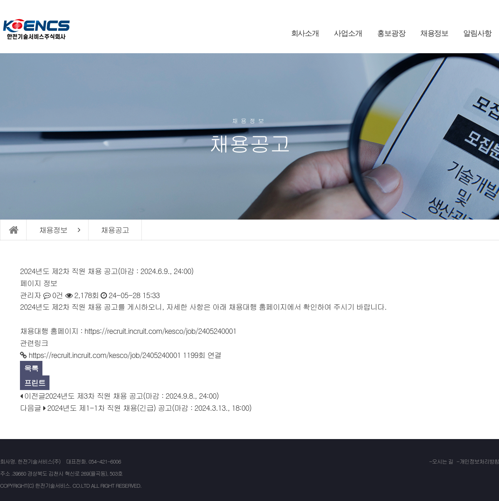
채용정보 (434, 33)
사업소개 (348, 33)
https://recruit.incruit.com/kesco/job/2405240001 (160, 331)
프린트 (34, 383)
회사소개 (305, 33)
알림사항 (477, 33)
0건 (53, 295)
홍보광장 (391, 33)
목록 (31, 368)
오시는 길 (442, 461)
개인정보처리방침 (479, 461)
